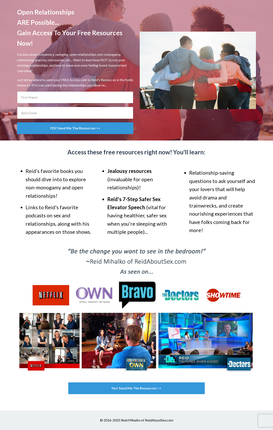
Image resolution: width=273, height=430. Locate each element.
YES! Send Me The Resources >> (75, 128)
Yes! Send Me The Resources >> (136, 388)
